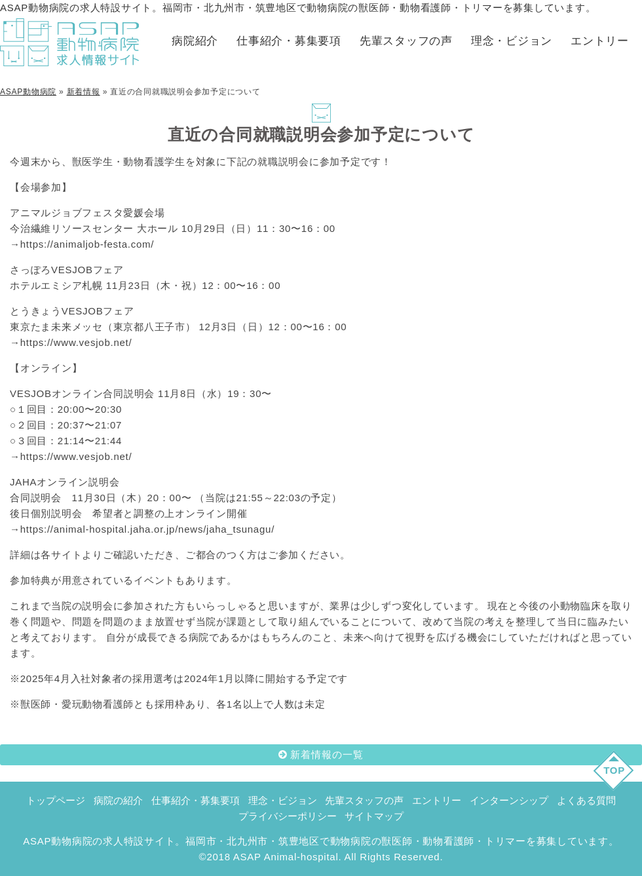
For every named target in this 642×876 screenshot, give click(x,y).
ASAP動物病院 (28, 91)
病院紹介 (195, 41)
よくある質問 (586, 800)
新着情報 (83, 91)
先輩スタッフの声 (406, 41)
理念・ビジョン (511, 41)
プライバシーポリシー (287, 816)
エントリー (600, 41)
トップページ (55, 800)
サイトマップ (374, 816)
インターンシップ (509, 800)
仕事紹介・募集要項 (288, 41)
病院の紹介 (118, 800)
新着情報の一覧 (327, 754)
